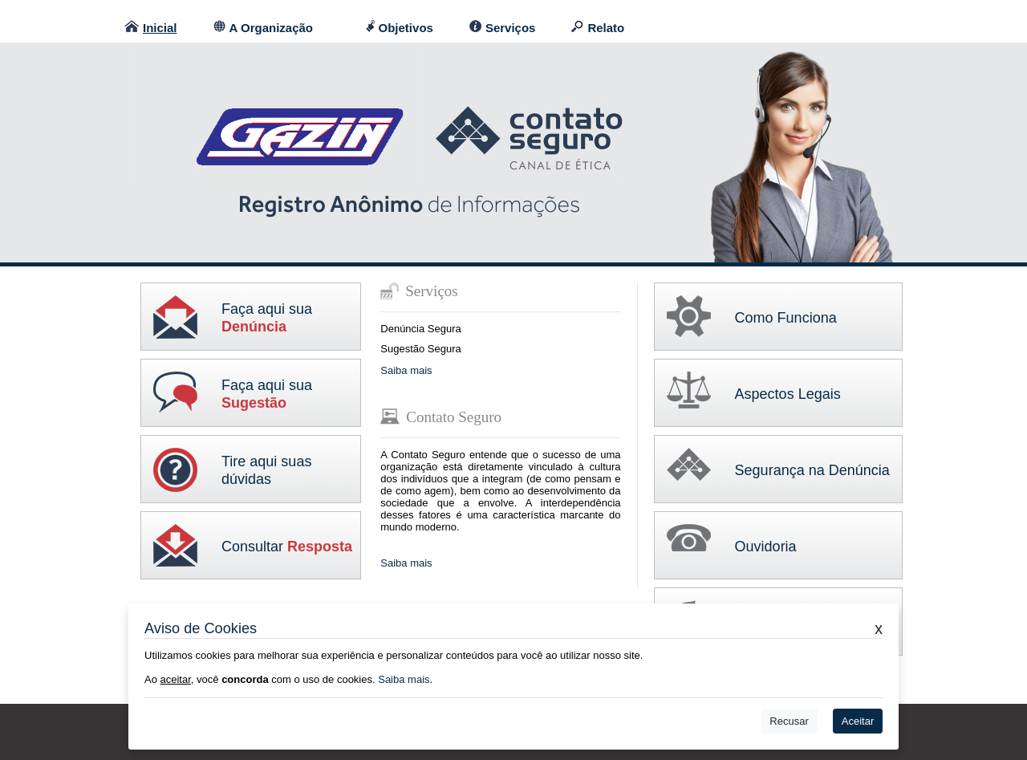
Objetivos (406, 28)
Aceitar (858, 721)
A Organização (271, 28)
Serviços (510, 28)
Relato (605, 28)
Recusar (788, 721)
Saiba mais (406, 370)
